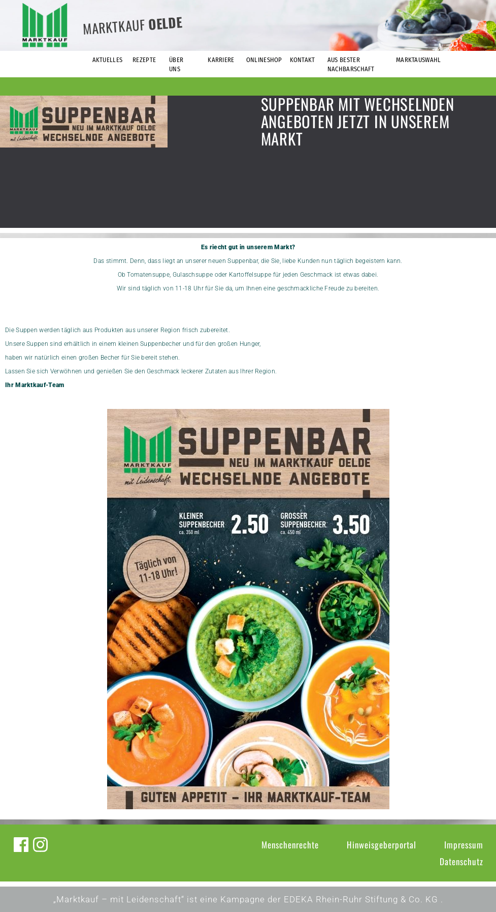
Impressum (463, 844)
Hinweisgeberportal (381, 844)
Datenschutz (461, 861)
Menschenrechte (290, 844)
